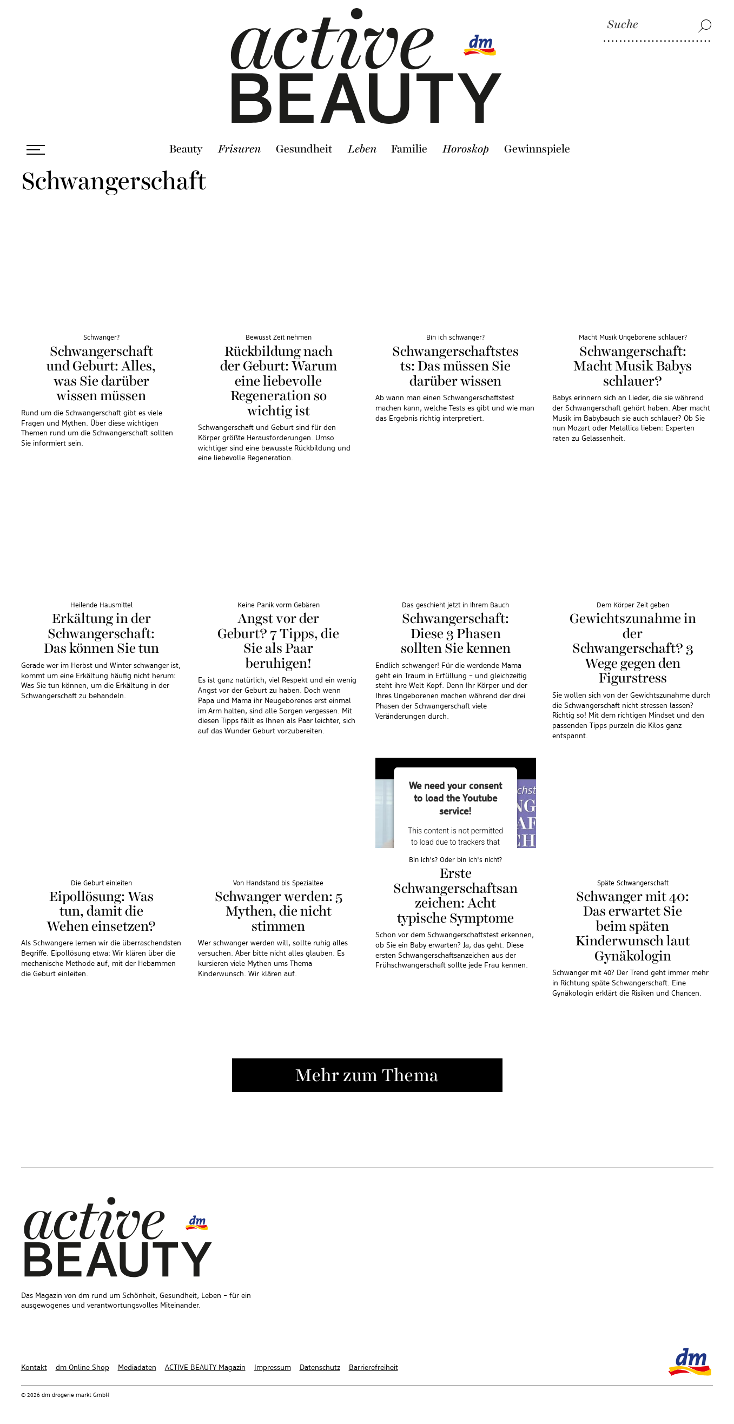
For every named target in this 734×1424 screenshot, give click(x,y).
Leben (362, 145)
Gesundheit (304, 145)
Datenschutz (320, 1363)
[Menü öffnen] (36, 146)
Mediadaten (137, 1363)
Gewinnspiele (537, 145)
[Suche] (658, 25)
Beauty (186, 145)
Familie (409, 145)
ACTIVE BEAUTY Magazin (205, 1363)
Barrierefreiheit (373, 1363)
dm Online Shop (82, 1363)
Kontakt (34, 1363)
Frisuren (239, 145)
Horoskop (465, 145)
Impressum (272, 1363)
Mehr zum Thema (367, 1072)
